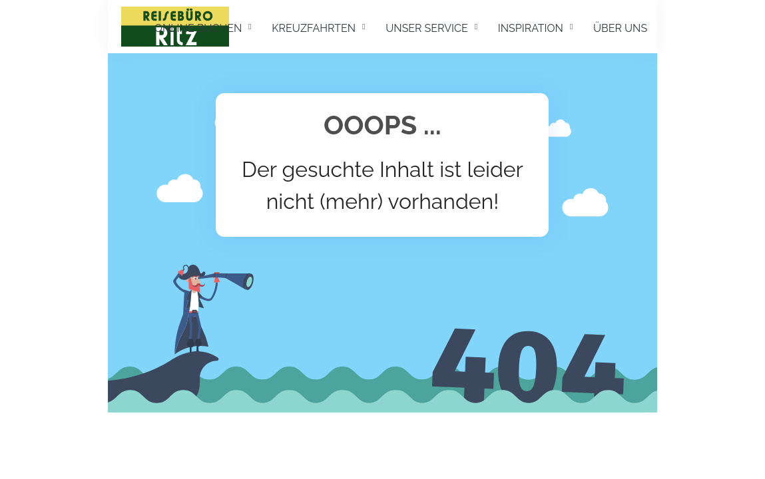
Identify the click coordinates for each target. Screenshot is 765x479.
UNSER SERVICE (426, 28)
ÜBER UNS (620, 28)
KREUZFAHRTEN (314, 28)
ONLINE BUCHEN (198, 28)
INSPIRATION (530, 28)
